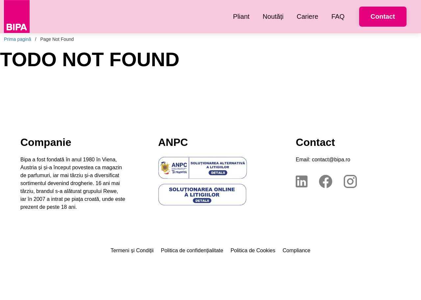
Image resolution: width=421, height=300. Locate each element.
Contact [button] (383, 16)
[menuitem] (241, 16)
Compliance (296, 250)
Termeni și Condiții (132, 250)
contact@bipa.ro (331, 159)
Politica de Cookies (253, 250)
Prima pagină (17, 39)
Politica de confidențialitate (192, 250)
